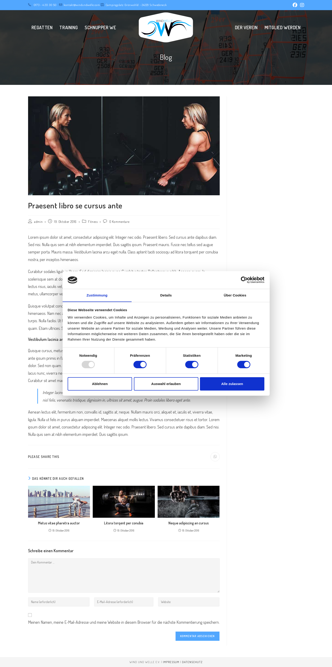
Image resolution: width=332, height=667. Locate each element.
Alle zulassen (232, 384)
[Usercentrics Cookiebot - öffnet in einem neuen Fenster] (244, 279)
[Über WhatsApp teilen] (215, 456)
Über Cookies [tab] (235, 295)
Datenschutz (192, 662)
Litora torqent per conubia (123, 523)
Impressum (171, 662)
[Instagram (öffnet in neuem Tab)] (301, 5)
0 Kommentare (119, 222)
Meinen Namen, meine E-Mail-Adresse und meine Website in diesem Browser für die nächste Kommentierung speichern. (123, 622)
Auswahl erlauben (166, 384)
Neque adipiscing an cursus (188, 523)
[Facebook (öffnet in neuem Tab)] (295, 5)
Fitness (93, 222)
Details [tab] (166, 295)
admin (38, 222)
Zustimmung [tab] (97, 295)
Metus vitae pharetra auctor (59, 523)
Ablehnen (100, 384)
